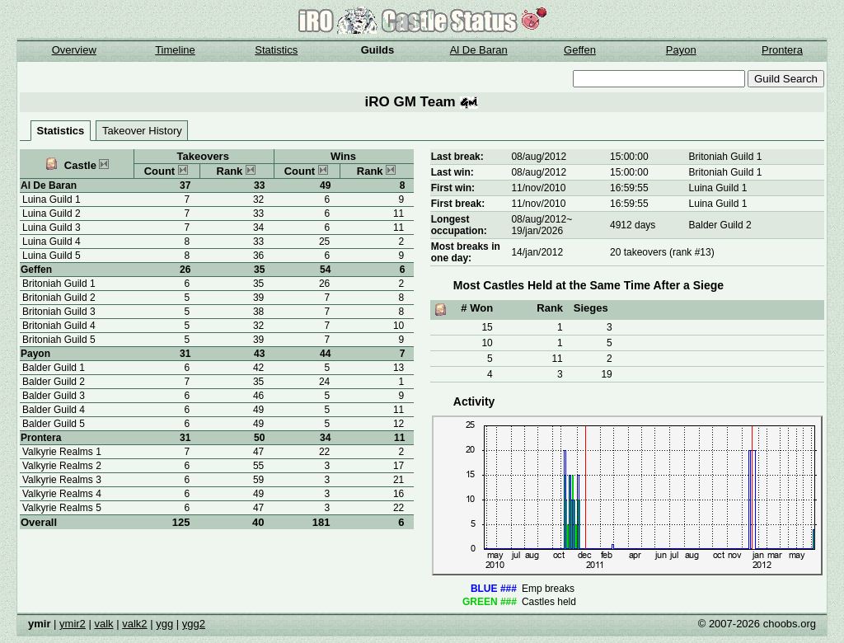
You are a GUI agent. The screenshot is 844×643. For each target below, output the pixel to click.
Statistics (276, 50)
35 (259, 269)
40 (258, 522)
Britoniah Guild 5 (59, 339)
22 (398, 508)
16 (398, 494)
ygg (164, 623)
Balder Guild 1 (53, 367)
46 (258, 395)
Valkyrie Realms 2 (61, 466)
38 (258, 311)
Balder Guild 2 (53, 381)
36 (258, 255)
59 (258, 480)
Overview (74, 50)
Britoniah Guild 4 (59, 325)
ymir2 (72, 623)
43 (259, 353)
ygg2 (193, 623)
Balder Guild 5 (53, 423)
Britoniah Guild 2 (59, 297)
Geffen (580, 50)
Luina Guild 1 (51, 199)
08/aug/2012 (538, 156)
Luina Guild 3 (51, 227)
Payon (681, 50)
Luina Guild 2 (51, 213)
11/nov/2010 (538, 188)
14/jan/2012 (537, 252)
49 (258, 409)
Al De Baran (479, 50)
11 (398, 213)
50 (259, 438)
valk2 (134, 623)
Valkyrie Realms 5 (61, 508)
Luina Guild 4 (51, 241)
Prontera (782, 50)
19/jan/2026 (537, 231)
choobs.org (789, 623)
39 (258, 297)
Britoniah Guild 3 (59, 311)
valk (103, 623)
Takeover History (142, 130)
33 (259, 185)
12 (398, 423)
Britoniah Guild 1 (59, 283)
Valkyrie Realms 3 (61, 480)
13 (398, 367)
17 (398, 466)
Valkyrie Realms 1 (61, 452)
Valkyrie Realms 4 (61, 494)
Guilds (377, 50)
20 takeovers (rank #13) (662, 252)
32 (258, 199)
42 (258, 367)
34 (258, 227)
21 (398, 480)
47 (258, 452)
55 (258, 466)
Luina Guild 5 (51, 255)
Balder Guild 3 (53, 395)
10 (398, 325)
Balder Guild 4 (53, 409)
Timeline (175, 50)
